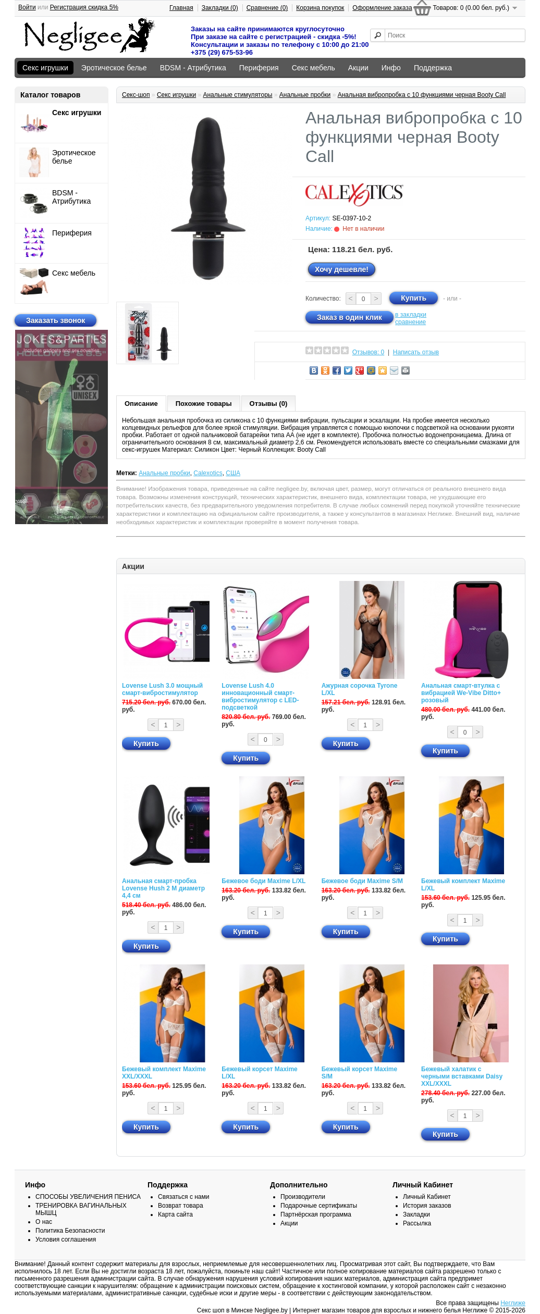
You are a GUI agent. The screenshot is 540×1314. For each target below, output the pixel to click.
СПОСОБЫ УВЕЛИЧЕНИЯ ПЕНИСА (88, 1196)
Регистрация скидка (84, 7)
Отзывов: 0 (368, 352)
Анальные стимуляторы (237, 94)
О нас (43, 1221)
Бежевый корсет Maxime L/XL (259, 1072)
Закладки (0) (220, 7)
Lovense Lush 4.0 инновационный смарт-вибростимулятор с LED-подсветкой (260, 696)
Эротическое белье (114, 68)
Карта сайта (175, 1214)
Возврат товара (180, 1205)
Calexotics (207, 473)
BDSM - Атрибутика (193, 68)
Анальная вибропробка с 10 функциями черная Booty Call (422, 94)
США (233, 473)
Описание (141, 403)
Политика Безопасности (70, 1230)
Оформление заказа (382, 7)
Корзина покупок (320, 7)
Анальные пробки (305, 94)
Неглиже (512, 1303)
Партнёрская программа (315, 1214)
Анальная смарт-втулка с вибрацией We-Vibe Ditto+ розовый (461, 693)
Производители (302, 1196)
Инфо (391, 68)
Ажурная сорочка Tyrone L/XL (360, 689)
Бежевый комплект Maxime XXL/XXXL (164, 1072)
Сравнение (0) (267, 7)
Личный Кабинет (427, 1196)
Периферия (259, 68)
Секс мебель (313, 68)
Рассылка (417, 1223)
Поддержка (433, 68)
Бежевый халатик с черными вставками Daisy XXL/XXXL (461, 1076)
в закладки (410, 314)
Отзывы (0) (269, 403)
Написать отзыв (416, 352)
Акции (358, 68)
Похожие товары (204, 403)
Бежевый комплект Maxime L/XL (463, 884)
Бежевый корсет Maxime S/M (359, 1072)
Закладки (416, 1214)
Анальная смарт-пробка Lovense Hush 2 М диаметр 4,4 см (163, 888)
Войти (27, 7)
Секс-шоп (136, 94)
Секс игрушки (45, 68)
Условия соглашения (65, 1239)
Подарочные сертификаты (318, 1205)
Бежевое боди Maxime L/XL (263, 881)
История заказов (427, 1205)
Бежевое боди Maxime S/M (362, 881)
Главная (181, 7)
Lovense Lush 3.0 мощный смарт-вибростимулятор (162, 689)
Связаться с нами (183, 1196)
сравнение (410, 322)
